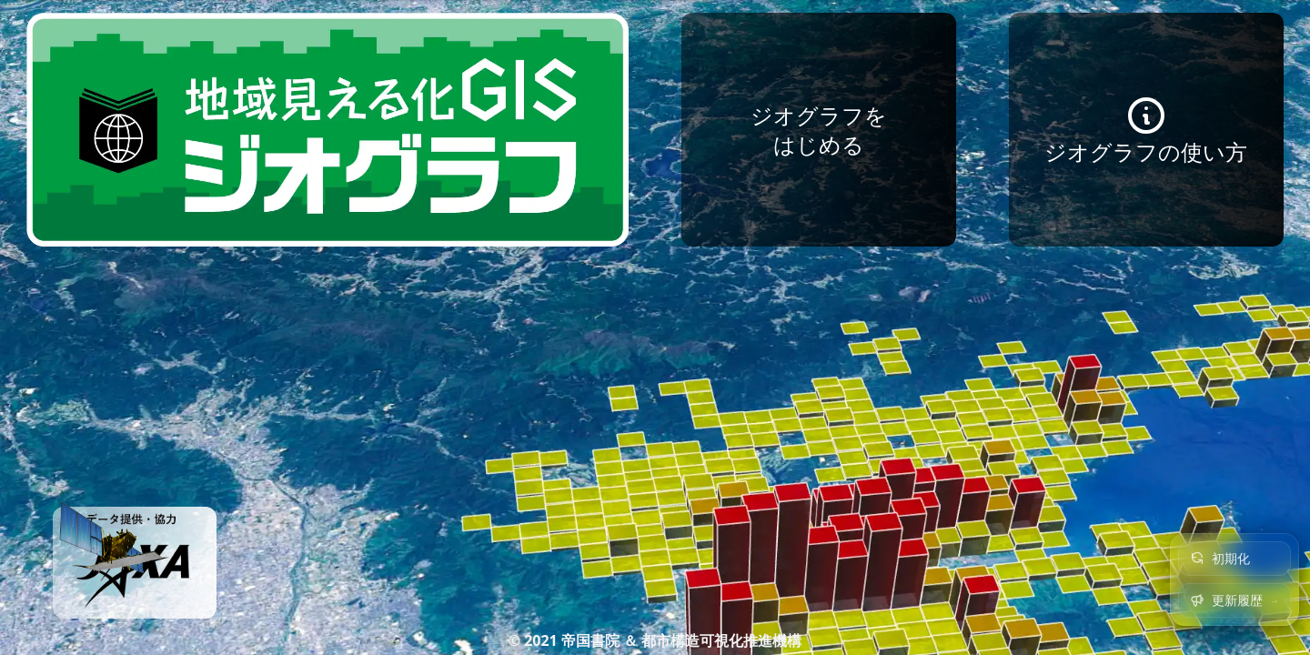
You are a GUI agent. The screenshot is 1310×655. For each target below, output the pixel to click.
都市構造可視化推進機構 (721, 640)
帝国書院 (590, 640)
